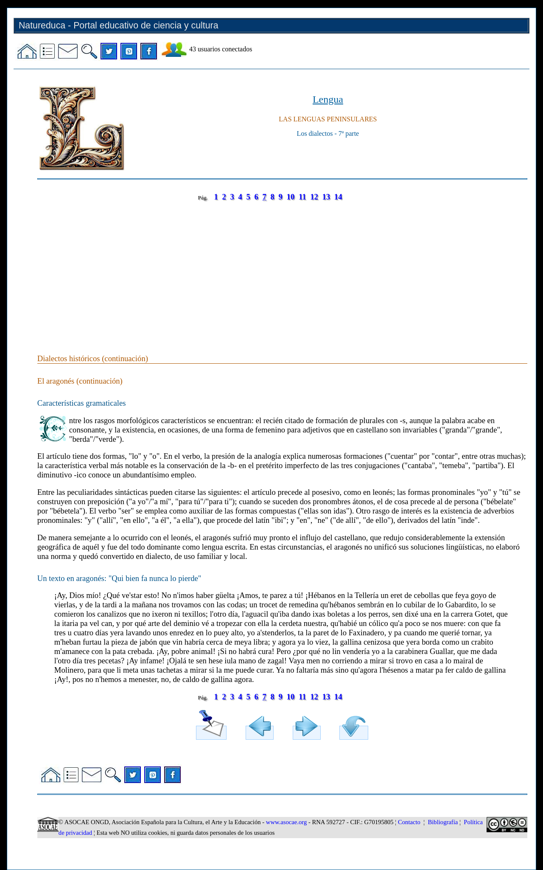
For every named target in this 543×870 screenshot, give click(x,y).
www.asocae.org (286, 822)
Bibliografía (443, 822)
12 (314, 196)
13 (326, 196)
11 (302, 196)
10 (291, 196)
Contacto (409, 822)
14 (338, 196)
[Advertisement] (282, 269)
